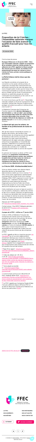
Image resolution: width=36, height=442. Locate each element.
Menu (31, 4)
